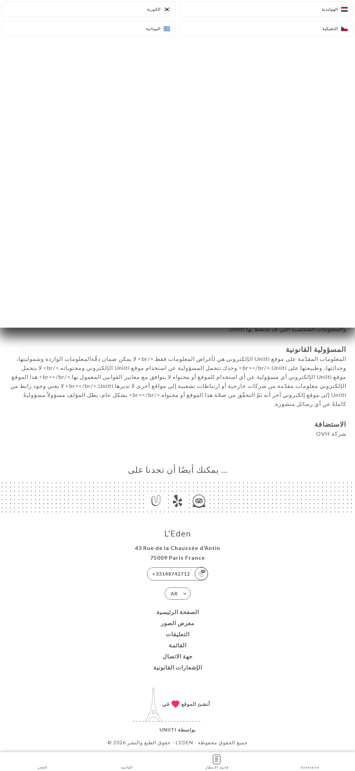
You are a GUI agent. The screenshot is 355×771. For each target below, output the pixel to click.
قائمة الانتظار (217, 761)
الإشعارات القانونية (177, 667)
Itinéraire (310, 761)
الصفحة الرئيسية (177, 612)
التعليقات (178, 634)
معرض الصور (177, 623)
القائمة (178, 645)
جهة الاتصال (178, 656)
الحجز (42, 761)
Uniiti (167, 730)
